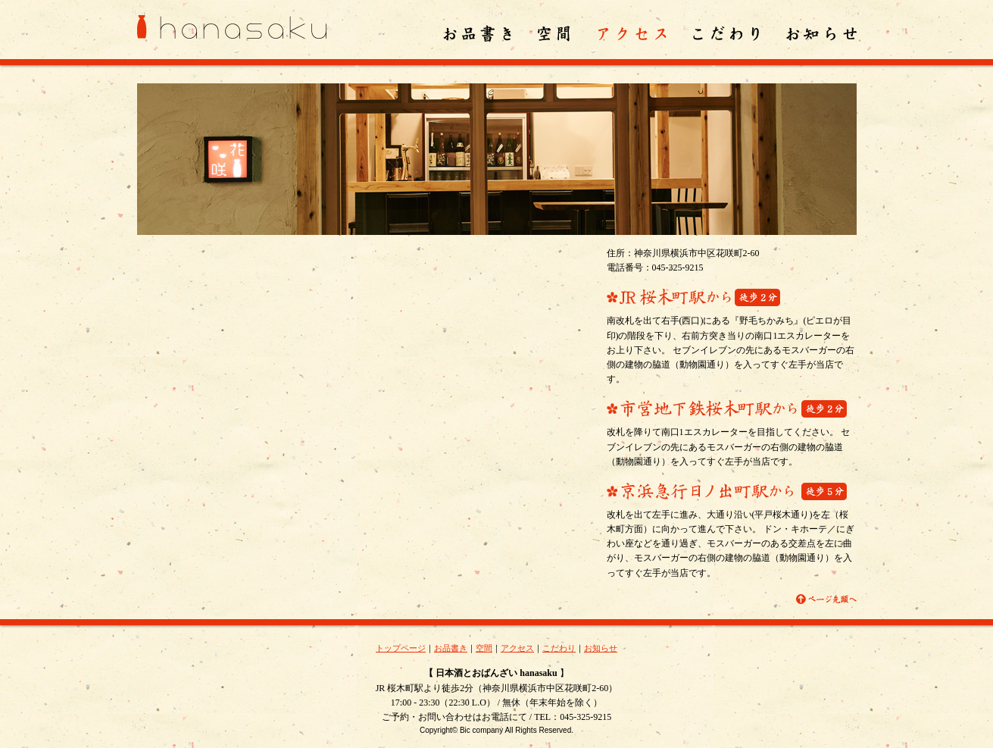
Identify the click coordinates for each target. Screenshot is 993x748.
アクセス (517, 648)
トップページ (401, 648)
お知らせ (600, 648)
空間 (484, 648)
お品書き (450, 648)
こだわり (559, 648)
